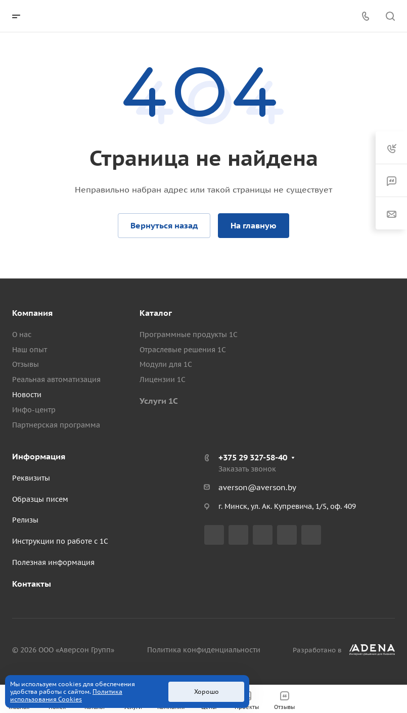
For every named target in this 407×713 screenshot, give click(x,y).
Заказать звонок (247, 468)
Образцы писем (40, 499)
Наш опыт (29, 349)
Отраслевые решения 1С (183, 349)
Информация (38, 456)
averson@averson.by (257, 487)
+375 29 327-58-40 (252, 457)
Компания (32, 313)
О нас (21, 334)
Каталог (156, 313)
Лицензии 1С (163, 379)
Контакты (31, 584)
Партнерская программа (56, 425)
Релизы (25, 520)
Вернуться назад (164, 225)
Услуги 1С (159, 401)
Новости (26, 394)
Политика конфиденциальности (203, 649)
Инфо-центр (34, 409)
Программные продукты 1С (189, 334)
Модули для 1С (166, 364)
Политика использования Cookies (66, 695)
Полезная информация (53, 562)
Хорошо (206, 691)
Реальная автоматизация (56, 379)
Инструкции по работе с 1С (60, 541)
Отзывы (25, 364)
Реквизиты (31, 478)
